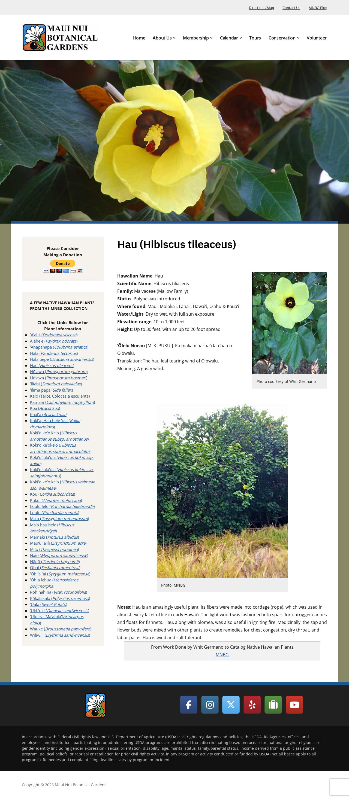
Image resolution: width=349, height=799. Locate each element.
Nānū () (55, 561)
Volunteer (317, 38)
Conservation (282, 38)
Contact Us (291, 7)
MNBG (222, 655)
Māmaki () (54, 537)
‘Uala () (48, 604)
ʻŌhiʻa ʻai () (60, 574)
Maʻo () (59, 518)
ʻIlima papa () (51, 390)
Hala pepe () (62, 359)
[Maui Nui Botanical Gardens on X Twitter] (231, 705)
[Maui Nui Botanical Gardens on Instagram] (210, 705)
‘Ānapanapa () (59, 347)
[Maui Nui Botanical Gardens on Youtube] (294, 705)
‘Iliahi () (56, 383)
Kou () (52, 494)
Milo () (54, 549)
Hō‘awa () (59, 371)
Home (139, 38)
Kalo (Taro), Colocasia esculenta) (60, 396)
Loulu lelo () (62, 506)
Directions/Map (261, 7)
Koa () (45, 408)
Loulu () (54, 512)
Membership (196, 38)
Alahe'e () (53, 341)
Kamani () (62, 402)
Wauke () (60, 629)
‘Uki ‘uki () (59, 610)
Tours (255, 38)
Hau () (52, 365)
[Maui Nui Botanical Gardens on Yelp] (252, 705)
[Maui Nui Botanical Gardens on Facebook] (188, 705)
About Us (162, 38)
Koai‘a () (48, 414)
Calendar (229, 38)
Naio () (59, 555)
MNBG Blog (318, 7)
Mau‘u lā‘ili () (58, 543)
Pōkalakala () (60, 598)
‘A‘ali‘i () (53, 334)
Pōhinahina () (58, 592)
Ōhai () (55, 567)
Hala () (54, 353)
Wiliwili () (60, 635)
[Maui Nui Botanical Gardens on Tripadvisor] (273, 705)
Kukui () (56, 500)
